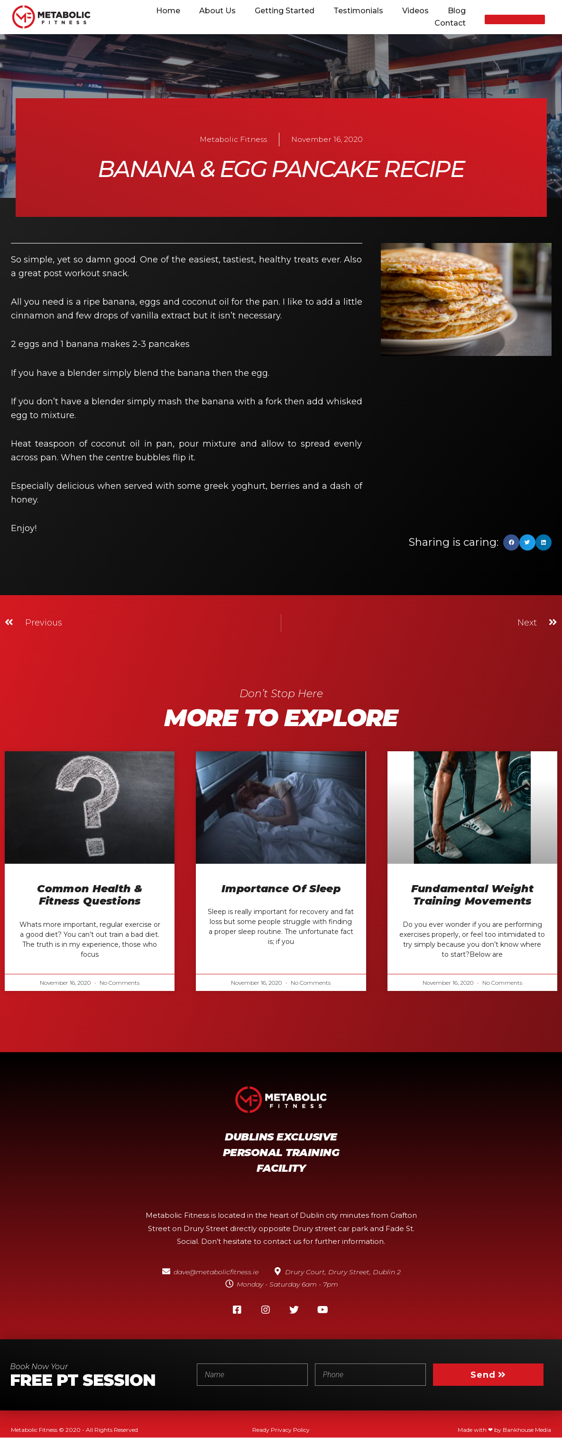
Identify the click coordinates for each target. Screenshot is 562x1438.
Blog (457, 10)
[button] (514, 19)
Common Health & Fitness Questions (89, 894)
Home (168, 10)
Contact (450, 23)
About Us (217, 10)
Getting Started (284, 10)
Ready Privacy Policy (281, 1430)
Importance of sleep (281, 888)
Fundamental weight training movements (472, 894)
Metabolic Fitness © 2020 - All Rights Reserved (74, 1430)
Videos (415, 10)
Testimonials (358, 10)
